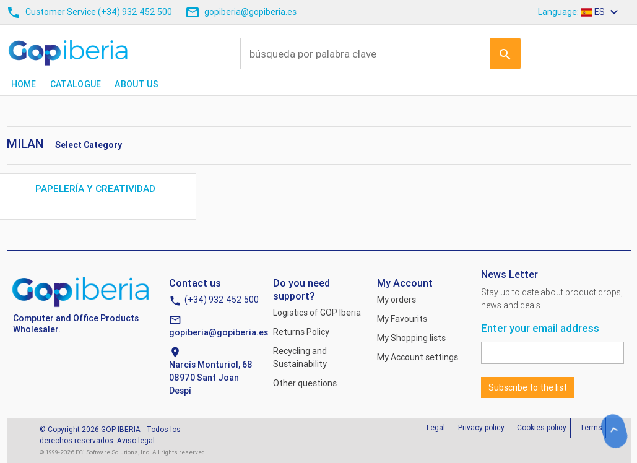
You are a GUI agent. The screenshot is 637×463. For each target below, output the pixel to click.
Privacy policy (481, 427)
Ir (505, 53)
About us (136, 84)
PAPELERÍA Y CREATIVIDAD (96, 188)
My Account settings (417, 357)
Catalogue (76, 84)
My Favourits (402, 318)
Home (24, 84)
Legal (436, 427)
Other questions (305, 383)
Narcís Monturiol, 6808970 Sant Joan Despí (211, 377)
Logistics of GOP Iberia (317, 312)
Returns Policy (301, 331)
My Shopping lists (411, 338)
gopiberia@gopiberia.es (218, 332)
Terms (590, 427)
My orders (396, 299)
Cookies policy (541, 427)
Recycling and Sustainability (300, 357)
